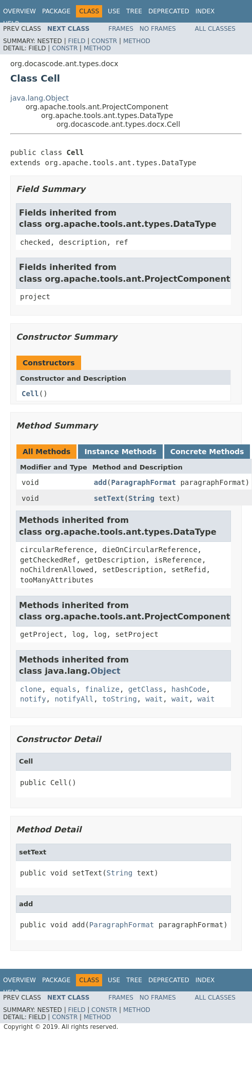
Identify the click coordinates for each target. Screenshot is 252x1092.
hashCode (188, 689)
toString (119, 699)
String (141, 498)
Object (105, 671)
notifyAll (73, 699)
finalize (102, 689)
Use (114, 11)
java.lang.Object (39, 98)
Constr (104, 41)
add (100, 482)
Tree (134, 11)
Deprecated (168, 11)
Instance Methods (120, 451)
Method (136, 41)
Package (56, 11)
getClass (145, 689)
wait (154, 699)
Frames (120, 28)
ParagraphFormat (143, 482)
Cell (30, 393)
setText (109, 498)
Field (76, 41)
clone (31, 689)
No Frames (158, 28)
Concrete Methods (207, 451)
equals (63, 689)
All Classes (215, 28)
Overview (19, 11)
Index (205, 11)
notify (33, 699)
